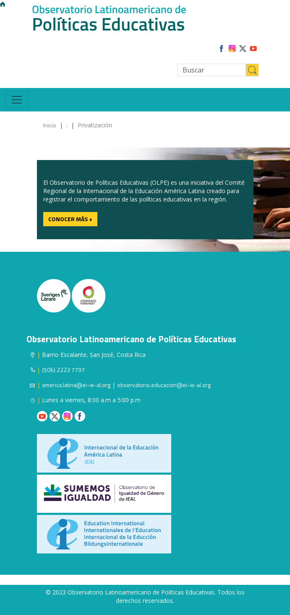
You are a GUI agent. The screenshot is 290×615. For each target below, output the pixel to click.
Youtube (42, 416)
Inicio (49, 125)
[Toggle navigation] (17, 99)
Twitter (55, 416)
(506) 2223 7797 (63, 369)
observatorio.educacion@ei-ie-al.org (164, 384)
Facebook (80, 416)
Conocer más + (70, 218)
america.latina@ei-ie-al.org (76, 384)
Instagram (67, 416)
